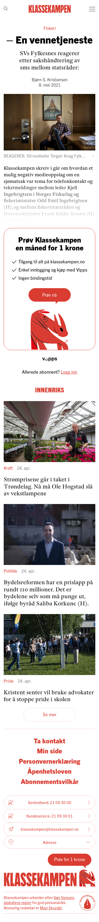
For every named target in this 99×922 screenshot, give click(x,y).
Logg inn (69, 371)
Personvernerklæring (49, 761)
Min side (49, 751)
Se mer (49, 714)
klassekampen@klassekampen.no (49, 829)
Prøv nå (49, 294)
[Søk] (6, 9)
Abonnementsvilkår (49, 781)
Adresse (49, 842)
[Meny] (92, 9)
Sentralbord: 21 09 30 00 (49, 802)
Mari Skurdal (51, 907)
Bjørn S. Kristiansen (50, 79)
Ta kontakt (49, 740)
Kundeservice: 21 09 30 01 (49, 815)
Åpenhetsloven (49, 771)
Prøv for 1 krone (69, 859)
